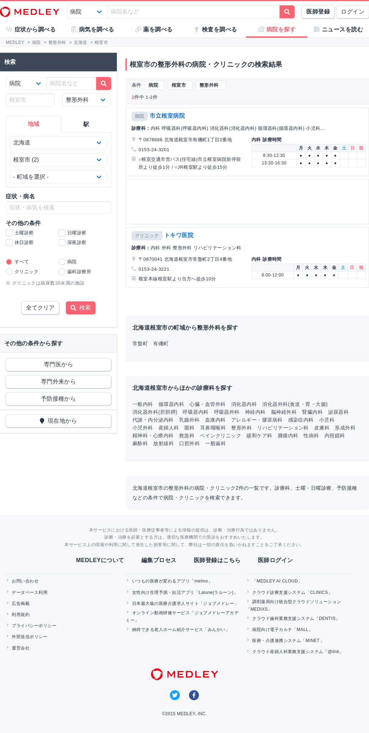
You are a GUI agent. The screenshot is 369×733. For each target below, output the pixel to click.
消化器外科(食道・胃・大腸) (295, 404)
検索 (81, 308)
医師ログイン (275, 560)
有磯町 (160, 343)
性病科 (311, 435)
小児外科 (142, 428)
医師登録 (318, 12)
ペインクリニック (220, 435)
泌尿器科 (338, 412)
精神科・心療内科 (153, 435)
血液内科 (215, 420)
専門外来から (58, 381)
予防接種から (58, 399)
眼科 (189, 428)
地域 (34, 124)
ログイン (352, 12)
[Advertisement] (246, 201)
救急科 (186, 435)
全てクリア (40, 308)
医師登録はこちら (217, 560)
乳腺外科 (189, 420)
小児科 (326, 420)
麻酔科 (140, 443)
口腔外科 (189, 443)
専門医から (58, 364)
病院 (140, 116)
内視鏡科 (334, 435)
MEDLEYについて (100, 560)
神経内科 (255, 412)
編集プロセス (159, 560)
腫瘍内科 (288, 435)
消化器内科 (244, 404)
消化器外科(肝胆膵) (154, 412)
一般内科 (142, 404)
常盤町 (140, 343)
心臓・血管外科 (207, 404)
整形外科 (241, 428)
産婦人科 (168, 428)
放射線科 (163, 443)
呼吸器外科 (227, 412)
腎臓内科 (312, 412)
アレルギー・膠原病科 (257, 420)
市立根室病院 (167, 116)
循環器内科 (171, 404)
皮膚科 (321, 428)
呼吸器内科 (195, 412)
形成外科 (345, 428)
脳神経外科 (284, 412)
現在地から (58, 421)
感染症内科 (301, 420)
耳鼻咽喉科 (213, 428)
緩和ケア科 (259, 435)
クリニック (147, 235)
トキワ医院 (178, 235)
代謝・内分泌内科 (153, 420)
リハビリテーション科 (283, 428)
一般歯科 (215, 443)
